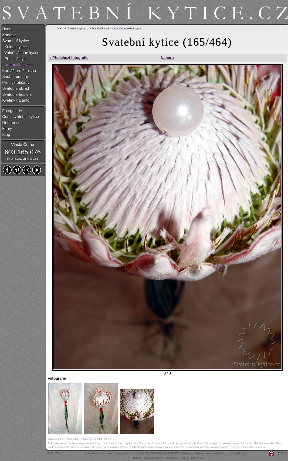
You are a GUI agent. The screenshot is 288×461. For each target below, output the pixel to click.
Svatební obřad (15, 88)
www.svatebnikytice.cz (217, 453)
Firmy (7, 128)
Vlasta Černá (22, 144)
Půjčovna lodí (197, 458)
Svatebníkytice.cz (96, 453)
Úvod (7, 29)
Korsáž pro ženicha (19, 71)
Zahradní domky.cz (153, 458)
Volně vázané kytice (21, 53)
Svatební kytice (100, 28)
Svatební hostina (17, 94)
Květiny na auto (16, 100)
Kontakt (9, 35)
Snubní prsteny (15, 76)
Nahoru (167, 58)
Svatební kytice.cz (78, 28)
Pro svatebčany (16, 82)
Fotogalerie (12, 111)
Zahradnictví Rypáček (176, 458)
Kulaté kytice (14, 47)
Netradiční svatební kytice (126, 28)
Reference (11, 122)
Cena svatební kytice (20, 116)
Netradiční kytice (18, 64)
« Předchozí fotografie (68, 58)
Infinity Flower (237, 453)
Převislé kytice (16, 59)
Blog (6, 134)
